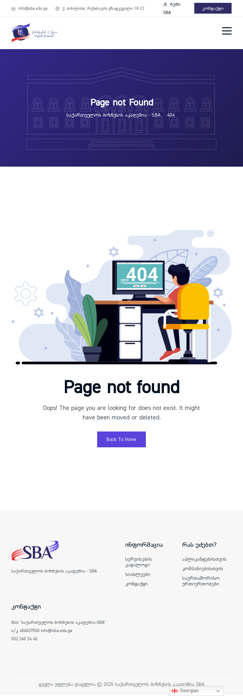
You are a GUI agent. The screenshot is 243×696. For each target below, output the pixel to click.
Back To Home (121, 440)
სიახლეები (137, 575)
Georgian (185, 691)
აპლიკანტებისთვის (204, 560)
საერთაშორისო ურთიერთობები (201, 581)
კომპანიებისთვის (202, 569)
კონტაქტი (213, 8)
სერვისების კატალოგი (138, 562)
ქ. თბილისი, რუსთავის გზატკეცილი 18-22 (99, 8)
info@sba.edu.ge (29, 8)
